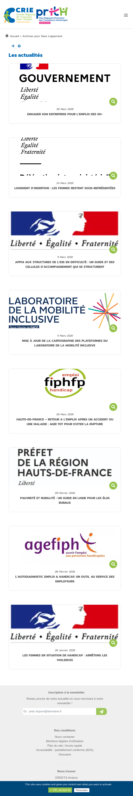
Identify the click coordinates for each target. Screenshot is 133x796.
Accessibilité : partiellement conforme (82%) (65, 750)
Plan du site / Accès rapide (64, 745)
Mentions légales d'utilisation (64, 741)
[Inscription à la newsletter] (101, 711)
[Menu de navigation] (126, 15)
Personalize (82, 790)
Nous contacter (65, 736)
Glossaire (65, 754)
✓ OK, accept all (60, 790)
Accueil (14, 36)
